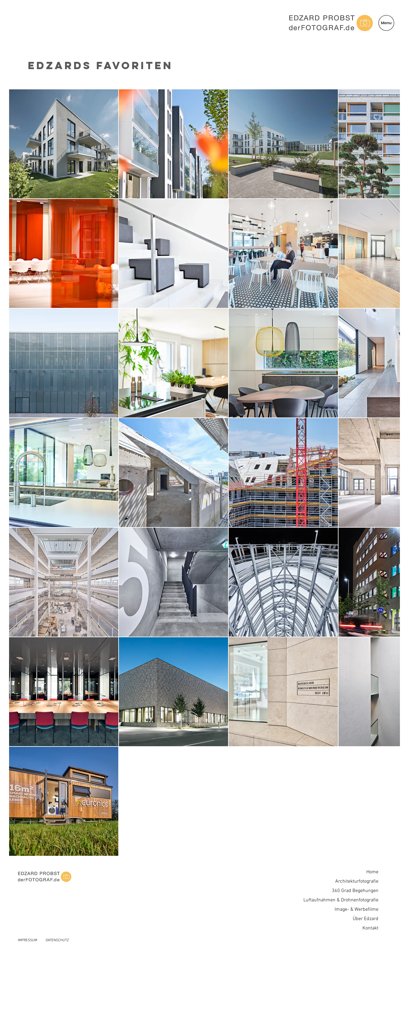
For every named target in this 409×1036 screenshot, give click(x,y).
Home (372, 872)
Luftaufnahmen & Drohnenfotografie (340, 900)
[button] (386, 23)
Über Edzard (365, 919)
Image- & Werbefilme (356, 909)
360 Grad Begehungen (355, 891)
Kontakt (370, 928)
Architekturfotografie (356, 881)
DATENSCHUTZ (57, 940)
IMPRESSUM (27, 940)
